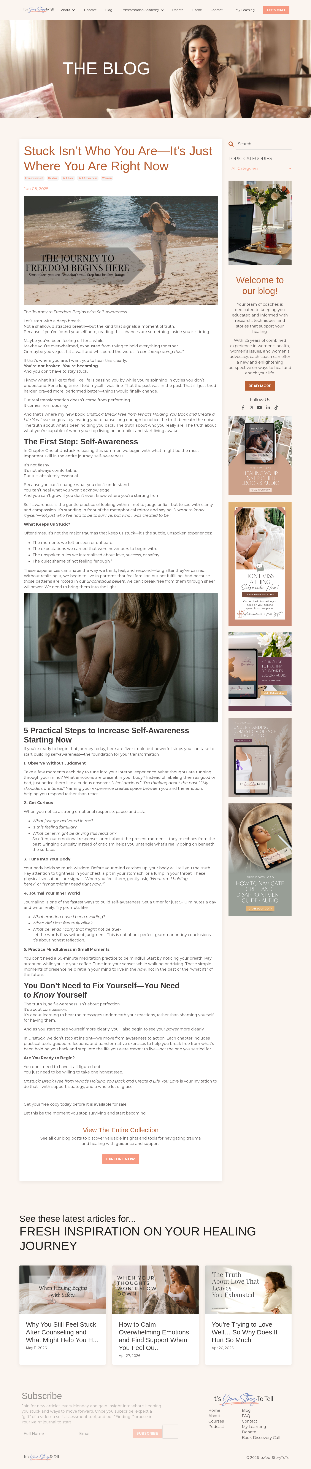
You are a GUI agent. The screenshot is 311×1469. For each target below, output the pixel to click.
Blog (108, 10)
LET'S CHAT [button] (276, 10)
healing (52, 178)
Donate (178, 10)
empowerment (34, 178)
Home (197, 10)
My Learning (245, 10)
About (68, 10)
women (107, 178)
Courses (216, 1421)
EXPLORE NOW (120, 1159)
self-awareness (87, 178)
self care (67, 178)
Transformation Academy (142, 10)
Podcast (90, 10)
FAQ (246, 1415)
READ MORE (260, 386)
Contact (217, 10)
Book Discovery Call (261, 1437)
